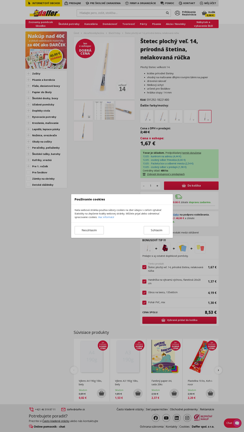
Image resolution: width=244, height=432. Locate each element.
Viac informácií (106, 217)
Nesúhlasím (89, 230)
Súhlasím (156, 230)
